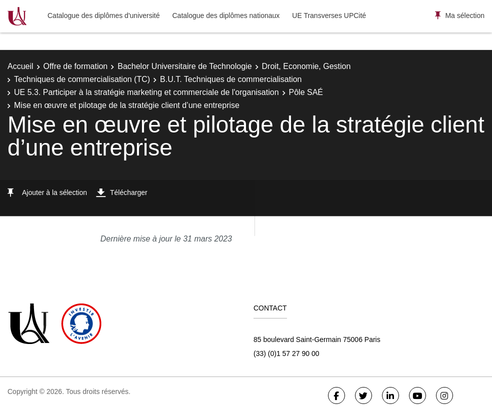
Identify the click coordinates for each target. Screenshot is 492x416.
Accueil (21, 66)
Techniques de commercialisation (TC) (82, 79)
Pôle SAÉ (306, 92)
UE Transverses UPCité (329, 16)
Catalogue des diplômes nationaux (226, 16)
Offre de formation (76, 66)
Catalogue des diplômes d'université (104, 16)
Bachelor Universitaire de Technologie (185, 66)
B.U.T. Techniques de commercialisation (231, 79)
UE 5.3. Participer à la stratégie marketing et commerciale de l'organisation (146, 92)
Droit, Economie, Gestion (306, 66)
